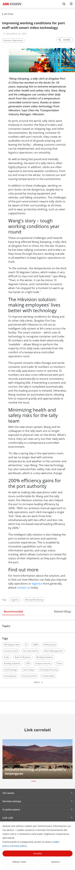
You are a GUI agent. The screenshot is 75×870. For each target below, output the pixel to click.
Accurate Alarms (31, 650)
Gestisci (55, 861)
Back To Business (23, 657)
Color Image (28, 669)
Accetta (38, 853)
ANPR (35, 644)
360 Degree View (12, 644)
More (37, 682)
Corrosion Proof (29, 676)
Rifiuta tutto (19, 861)
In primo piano (11, 809)
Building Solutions (12, 663)
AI (26, 644)
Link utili (7, 817)
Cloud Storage (10, 669)
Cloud (59, 663)
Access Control (11, 650)
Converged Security (48, 669)
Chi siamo (8, 793)
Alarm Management (53, 650)
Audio (6, 657)
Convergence (10, 676)
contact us (23, 587)
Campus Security (43, 663)
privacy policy (19, 845)
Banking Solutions (45, 657)
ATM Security (49, 644)
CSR (28, 663)
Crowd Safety (48, 676)
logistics (37, 583)
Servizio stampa (11, 801)
